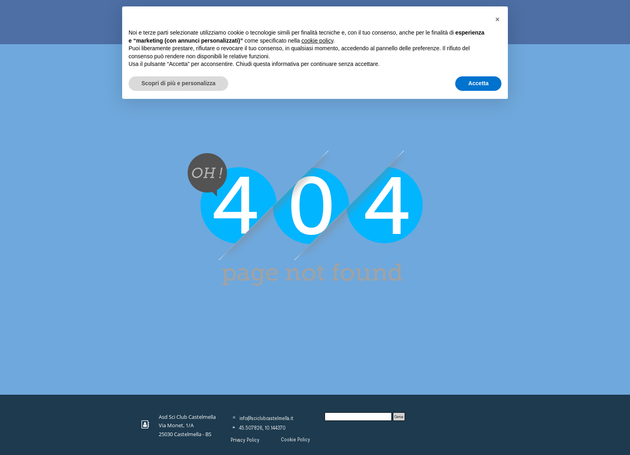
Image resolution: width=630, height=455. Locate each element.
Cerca (399, 416)
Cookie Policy (295, 440)
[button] (497, 19)
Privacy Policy (245, 440)
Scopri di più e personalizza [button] (178, 83)
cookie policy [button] (317, 40)
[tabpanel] (190, 425)
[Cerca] (358, 416)
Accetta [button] (478, 83)
